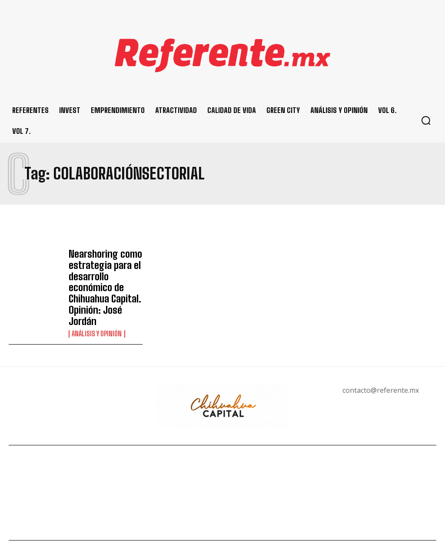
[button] (425, 120)
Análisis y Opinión (97, 312)
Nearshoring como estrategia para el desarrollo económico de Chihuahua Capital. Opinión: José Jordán (105, 277)
